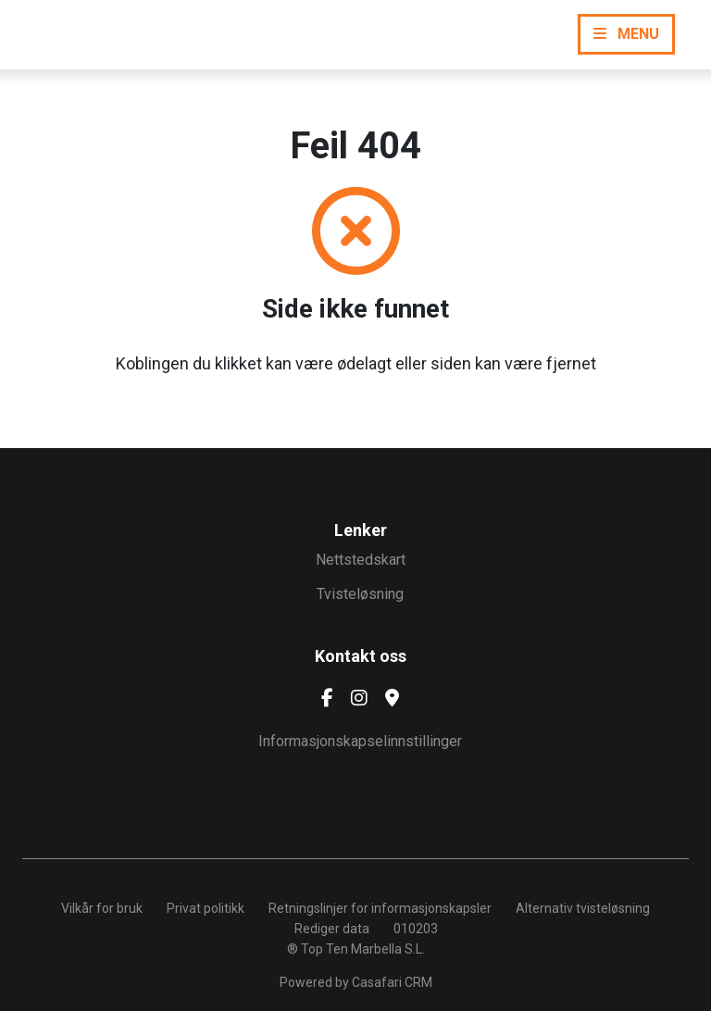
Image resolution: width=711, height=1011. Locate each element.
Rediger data (331, 928)
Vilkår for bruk (102, 908)
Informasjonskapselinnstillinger (360, 741)
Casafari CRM (392, 982)
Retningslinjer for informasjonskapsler (380, 908)
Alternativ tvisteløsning (583, 908)
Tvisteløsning (360, 594)
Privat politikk (205, 908)
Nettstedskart (360, 559)
